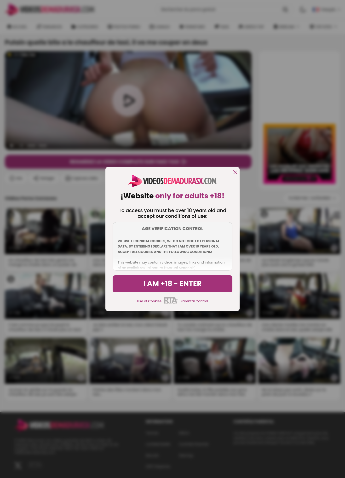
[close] (235, 172)
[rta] (171, 303)
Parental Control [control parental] (194, 301)
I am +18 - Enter (172, 284)
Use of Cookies (149, 301)
